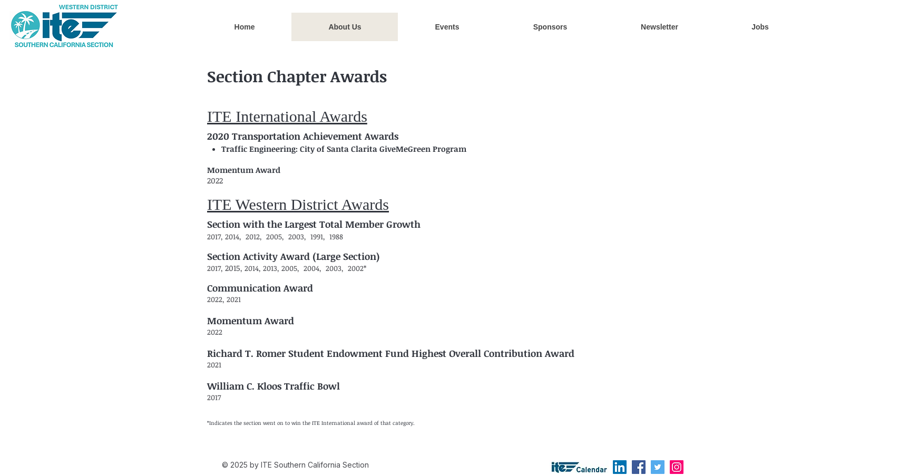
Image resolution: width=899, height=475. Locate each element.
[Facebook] (639, 467)
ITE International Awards (287, 116)
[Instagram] (676, 467)
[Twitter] (658, 467)
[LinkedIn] (620, 467)
